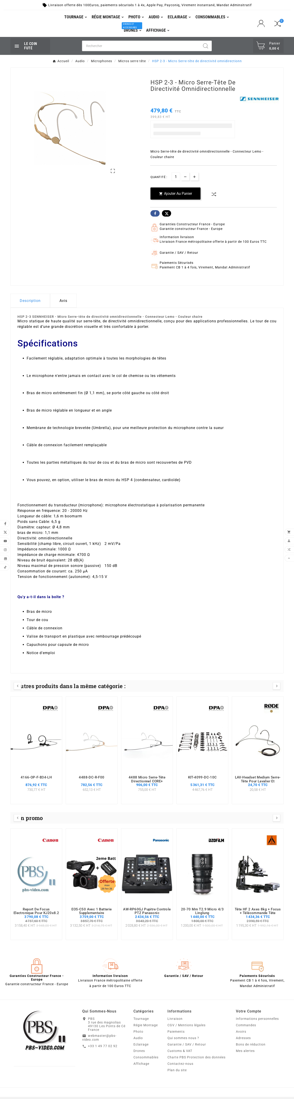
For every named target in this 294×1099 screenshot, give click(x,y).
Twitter (166, 215)
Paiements (176, 1033)
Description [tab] (30, 303)
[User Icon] (262, 24)
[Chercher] (141, 48)
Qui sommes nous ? (183, 1040)
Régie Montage (145, 1027)
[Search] (205, 47)
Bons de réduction (251, 1046)
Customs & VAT (179, 1053)
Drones (139, 1053)
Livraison (175, 1021)
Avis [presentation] (63, 303)
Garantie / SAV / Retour (186, 1046)
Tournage (141, 1021)
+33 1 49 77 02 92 (102, 1048)
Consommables (145, 1059)
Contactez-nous (180, 1066)
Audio (138, 1040)
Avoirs (241, 1033)
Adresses (243, 1040)
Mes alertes (245, 1053)
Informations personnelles (257, 1021)
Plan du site (177, 1072)
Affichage (141, 1066)
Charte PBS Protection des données (196, 1059)
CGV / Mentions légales (186, 1027)
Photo (138, 1033)
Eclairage (141, 1046)
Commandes (246, 1027)
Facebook (155, 215)
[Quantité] (176, 179)
